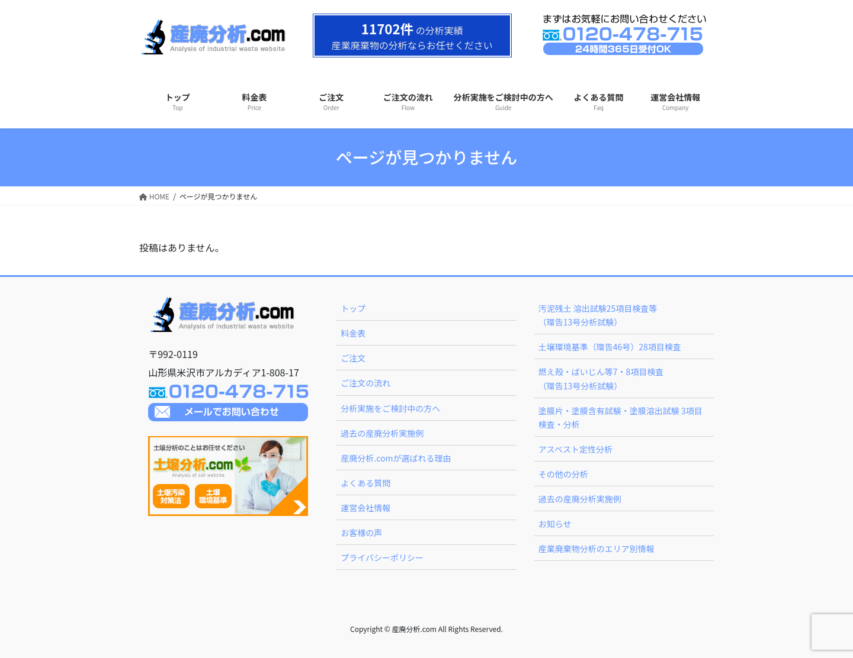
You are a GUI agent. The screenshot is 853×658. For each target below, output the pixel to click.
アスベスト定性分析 (575, 449)
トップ (353, 308)
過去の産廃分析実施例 (382, 433)
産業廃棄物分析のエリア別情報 (596, 548)
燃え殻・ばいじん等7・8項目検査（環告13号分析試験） (601, 378)
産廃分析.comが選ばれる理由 (396, 458)
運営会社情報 (365, 508)
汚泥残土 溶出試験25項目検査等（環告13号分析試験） (598, 315)
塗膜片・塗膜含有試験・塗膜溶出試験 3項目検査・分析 (620, 417)
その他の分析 (563, 474)
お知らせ (555, 524)
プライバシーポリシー (382, 557)
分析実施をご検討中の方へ (390, 408)
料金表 (353, 333)
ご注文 (353, 358)
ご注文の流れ (365, 383)
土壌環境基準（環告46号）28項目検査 (609, 347)
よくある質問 (365, 483)
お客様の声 (361, 532)
